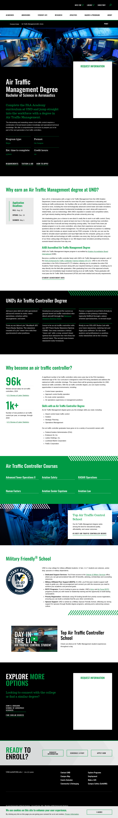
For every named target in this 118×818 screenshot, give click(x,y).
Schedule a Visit (77, 753)
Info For (79, 5)
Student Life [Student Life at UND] (42, 15)
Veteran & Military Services (95, 575)
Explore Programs (94, 772)
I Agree (104, 812)
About (109, 15)
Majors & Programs (92, 15)
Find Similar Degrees (15, 715)
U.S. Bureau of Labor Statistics (18, 395)
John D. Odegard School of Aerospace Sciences (15, 708)
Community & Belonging (70, 783)
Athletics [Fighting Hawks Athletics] (73, 15)
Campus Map (65, 776)
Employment (92, 776)
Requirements (12, 164)
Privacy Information (72, 814)
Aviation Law (93, 491)
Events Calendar (67, 780)
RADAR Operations (93, 477)
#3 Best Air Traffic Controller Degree (90, 533)
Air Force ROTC (103, 589)
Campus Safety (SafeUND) (97, 783)
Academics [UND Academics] (10, 15)
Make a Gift (92, 780)
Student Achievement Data (53, 278)
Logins (90, 5)
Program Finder (14, 24)
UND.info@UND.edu (14, 772)
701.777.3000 (29, 772)
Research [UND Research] (58, 15)
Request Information (53, 753)
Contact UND (65, 772)
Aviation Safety (57, 477)
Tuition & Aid (27, 164)
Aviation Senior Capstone (57, 491)
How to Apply (42, 164)
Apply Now (101, 753)
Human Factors (21, 491)
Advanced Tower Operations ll (21, 477)
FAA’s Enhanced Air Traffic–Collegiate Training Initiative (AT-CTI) (68, 261)
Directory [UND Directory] (102, 5)
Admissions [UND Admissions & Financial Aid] (26, 15)
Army (92, 589)
